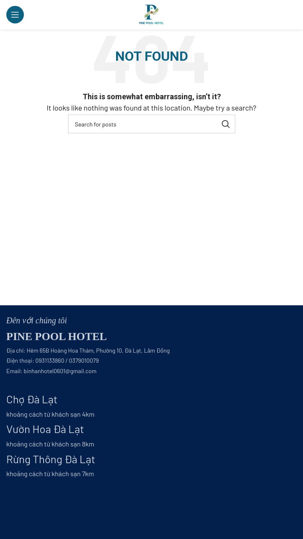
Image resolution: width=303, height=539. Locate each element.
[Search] (152, 124)
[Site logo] (151, 14)
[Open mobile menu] (15, 14)
